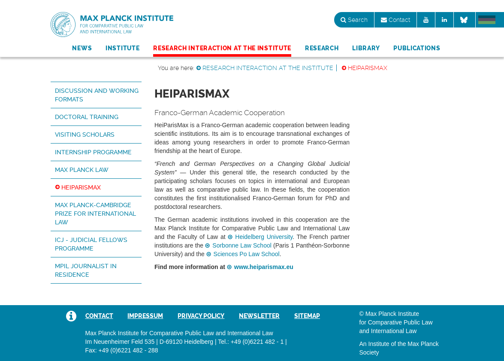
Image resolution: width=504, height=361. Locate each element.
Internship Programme (93, 152)
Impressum (145, 315)
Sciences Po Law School (247, 254)
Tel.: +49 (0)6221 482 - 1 (251, 341)
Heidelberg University (264, 236)
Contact (395, 19)
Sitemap (307, 315)
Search (354, 19)
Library (366, 48)
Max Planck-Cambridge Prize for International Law (95, 214)
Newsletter (259, 315)
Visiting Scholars (85, 134)
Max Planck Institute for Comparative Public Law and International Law (112, 25)
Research (322, 48)
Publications (416, 48)
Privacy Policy (201, 315)
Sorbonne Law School (242, 245)
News (82, 48)
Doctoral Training (86, 116)
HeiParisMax (367, 67)
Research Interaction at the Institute (222, 48)
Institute (122, 48)
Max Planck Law (82, 169)
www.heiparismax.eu (263, 266)
